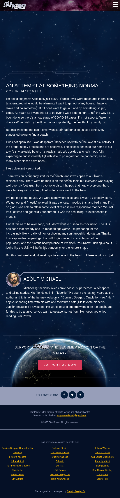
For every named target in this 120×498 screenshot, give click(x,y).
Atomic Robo (17, 474)
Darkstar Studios (60, 448)
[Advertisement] (60, 40)
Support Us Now (60, 364)
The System (102, 474)
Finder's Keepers (17, 457)
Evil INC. (60, 465)
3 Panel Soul (17, 461)
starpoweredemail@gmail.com (72, 415)
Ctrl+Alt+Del (18, 479)
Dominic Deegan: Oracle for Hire (17, 448)
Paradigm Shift (102, 461)
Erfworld (60, 461)
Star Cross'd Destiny (102, 470)
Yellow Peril (102, 479)
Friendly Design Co (76, 491)
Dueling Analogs (60, 457)
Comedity (17, 452)
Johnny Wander (102, 448)
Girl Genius (60, 470)
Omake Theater (102, 452)
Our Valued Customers (102, 457)
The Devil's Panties (60, 452)
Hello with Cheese (60, 479)
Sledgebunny (102, 465)
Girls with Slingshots (60, 474)
